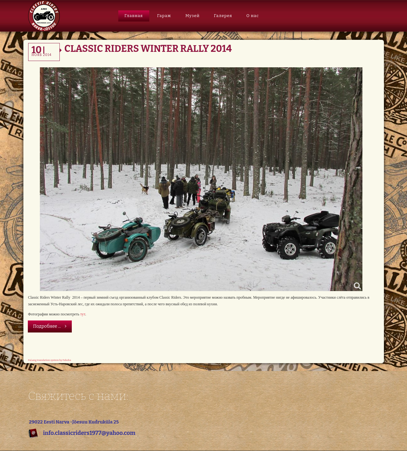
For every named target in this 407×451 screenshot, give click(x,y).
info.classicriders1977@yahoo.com (89, 433)
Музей (192, 15)
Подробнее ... (50, 326)
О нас (252, 15)
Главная (134, 15)
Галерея (223, 15)
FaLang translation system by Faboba (49, 360)
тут (82, 314)
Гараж (164, 15)
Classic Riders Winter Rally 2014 (148, 48)
